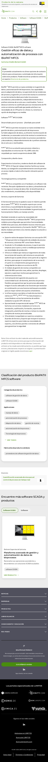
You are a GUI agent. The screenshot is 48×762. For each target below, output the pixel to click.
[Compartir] (36, 11)
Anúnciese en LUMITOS (23, 733)
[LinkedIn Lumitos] (24, 724)
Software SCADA (7, 47)
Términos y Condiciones (24, 755)
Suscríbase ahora (24, 664)
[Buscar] (33, 11)
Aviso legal (7, 755)
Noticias (4, 593)
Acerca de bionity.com (24, 742)
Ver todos (10, 440)
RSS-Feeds (5, 631)
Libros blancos (7, 616)
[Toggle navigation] (45, 11)
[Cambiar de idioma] (40, 11)
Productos (6, 609)
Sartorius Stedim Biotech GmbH (13, 62)
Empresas (5, 601)
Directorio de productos (20, 79)
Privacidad (41, 755)
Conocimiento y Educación (12, 624)
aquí (30, 351)
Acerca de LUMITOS (23, 737)
